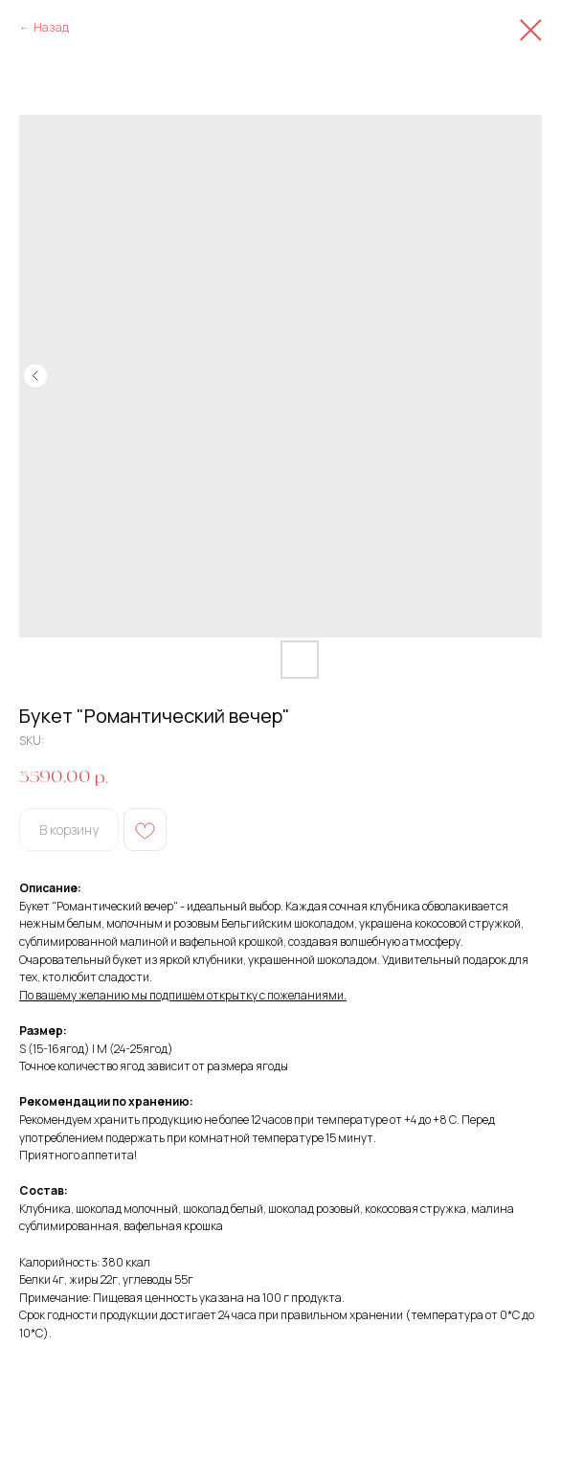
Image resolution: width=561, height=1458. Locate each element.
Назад (51, 27)
